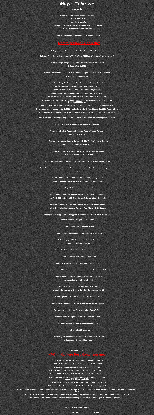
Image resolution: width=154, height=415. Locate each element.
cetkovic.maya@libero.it (80, 407)
